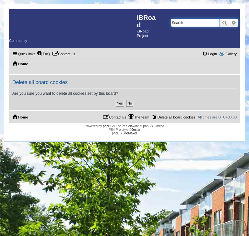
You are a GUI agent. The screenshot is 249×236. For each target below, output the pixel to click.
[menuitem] (43, 54)
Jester (136, 129)
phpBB (108, 126)
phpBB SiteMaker (124, 133)
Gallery (231, 54)
